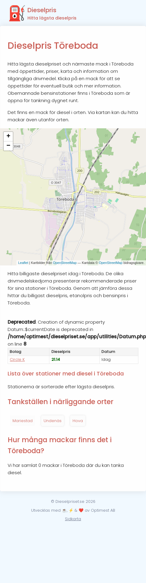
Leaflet (23, 263)
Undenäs (53, 420)
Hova (78, 420)
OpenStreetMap (65, 263)
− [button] (8, 146)
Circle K (17, 359)
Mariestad (22, 420)
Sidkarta (73, 518)
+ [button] (8, 136)
